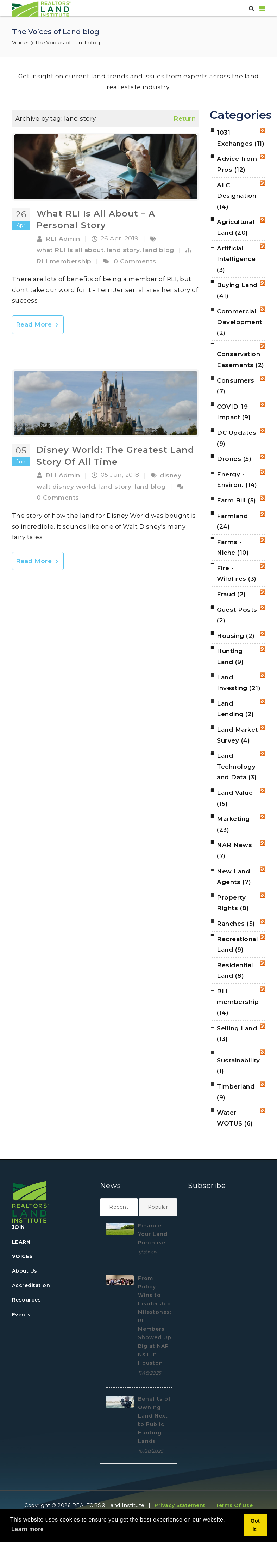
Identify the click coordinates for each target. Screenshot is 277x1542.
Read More (38, 324)
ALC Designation (237, 196)
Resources (26, 1300)
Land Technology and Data (237, 766)
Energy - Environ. (237, 480)
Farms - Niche (233, 547)
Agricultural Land (235, 227)
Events (21, 1314)
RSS (262, 130)
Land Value (235, 798)
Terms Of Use (234, 1505)
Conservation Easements (240, 359)
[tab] (119, 1207)
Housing (236, 635)
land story (123, 250)
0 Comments (135, 261)
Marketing (233, 824)
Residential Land (235, 971)
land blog (158, 250)
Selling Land (237, 1034)
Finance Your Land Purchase (153, 1234)
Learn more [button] (27, 1529)
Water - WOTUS (235, 1118)
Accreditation (31, 1285)
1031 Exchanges (240, 138)
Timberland (235, 1092)
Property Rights (233, 903)
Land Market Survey (237, 735)
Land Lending (235, 709)
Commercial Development (239, 322)
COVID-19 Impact (234, 412)
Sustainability (238, 1066)
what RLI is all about (70, 250)
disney (170, 475)
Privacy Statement (180, 1505)
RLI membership (64, 261)
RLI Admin (63, 238)
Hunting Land (230, 656)
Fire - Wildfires (237, 574)
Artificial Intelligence (236, 259)
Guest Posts (237, 615)
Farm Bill (236, 500)
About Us (24, 1271)
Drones (234, 458)
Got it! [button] (255, 1525)
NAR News (234, 850)
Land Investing (238, 683)
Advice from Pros (237, 164)
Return (185, 118)
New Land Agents (234, 877)
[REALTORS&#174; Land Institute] (41, 8)
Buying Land (237, 290)
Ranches (236, 923)
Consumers (235, 386)
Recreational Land (237, 944)
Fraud (231, 594)
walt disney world (66, 486)
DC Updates (236, 438)
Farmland (232, 521)
